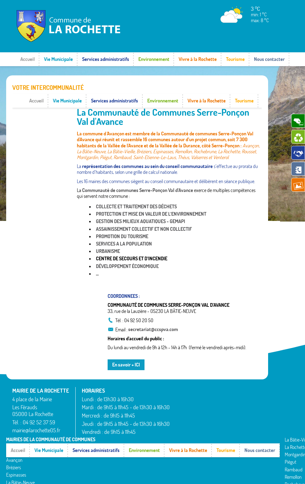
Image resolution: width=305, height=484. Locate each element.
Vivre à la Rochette (198, 59)
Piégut (101, 441)
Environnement (153, 59)
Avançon (14, 437)
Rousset (191, 426)
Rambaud (104, 448)
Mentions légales (204, 473)
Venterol (192, 455)
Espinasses (16, 452)
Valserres (192, 448)
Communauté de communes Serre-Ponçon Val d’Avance (137, 176)
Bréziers (13, 445)
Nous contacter (269, 59)
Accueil (27, 59)
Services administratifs (105, 59)
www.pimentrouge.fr (246, 473)
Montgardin (105, 433)
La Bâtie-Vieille (20, 467)
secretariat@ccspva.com (153, 315)
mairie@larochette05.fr (36, 416)
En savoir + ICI (126, 351)
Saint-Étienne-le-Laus (205, 433)
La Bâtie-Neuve (20, 459)
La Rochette (106, 426)
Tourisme (235, 59)
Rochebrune (106, 463)
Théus (190, 441)
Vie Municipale (58, 59)
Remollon (103, 455)
